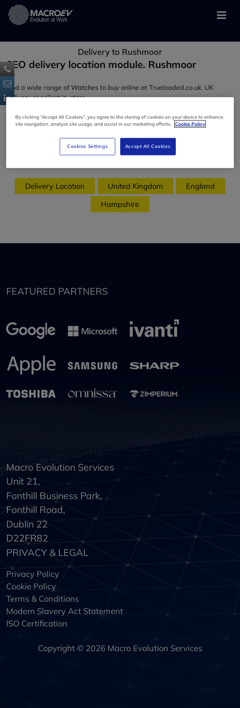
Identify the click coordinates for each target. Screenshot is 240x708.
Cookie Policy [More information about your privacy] (190, 124)
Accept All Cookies (147, 146)
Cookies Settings (87, 146)
